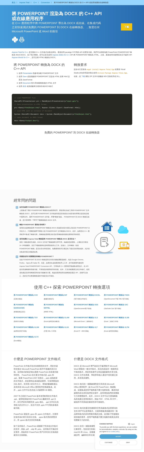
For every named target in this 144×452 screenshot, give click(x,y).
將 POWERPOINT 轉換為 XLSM (26, 327)
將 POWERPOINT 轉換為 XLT (86, 327)
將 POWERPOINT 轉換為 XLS (86, 318)
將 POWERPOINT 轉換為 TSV (26, 318)
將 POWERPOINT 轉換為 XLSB (116, 318)
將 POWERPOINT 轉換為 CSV (26, 295)
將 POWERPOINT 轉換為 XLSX (56, 327)
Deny (128, 442)
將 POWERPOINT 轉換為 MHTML (54, 306)
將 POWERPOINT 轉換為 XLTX (26, 337)
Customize (109, 442)
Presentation (28, 73)
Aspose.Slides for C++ (61, 55)
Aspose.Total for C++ (20, 52)
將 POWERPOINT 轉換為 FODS (116, 295)
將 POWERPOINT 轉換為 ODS (86, 305)
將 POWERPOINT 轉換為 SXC (116, 305)
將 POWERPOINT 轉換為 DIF (55, 295)
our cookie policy (113, 431)
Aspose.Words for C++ (20, 57)
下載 (126, 27)
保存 (24, 86)
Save (25, 76)
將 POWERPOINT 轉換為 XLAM (56, 318)
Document (27, 83)
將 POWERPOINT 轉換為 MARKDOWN (24, 306)
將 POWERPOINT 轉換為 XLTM (116, 327)
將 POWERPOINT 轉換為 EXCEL (87, 295)
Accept (118, 436)
